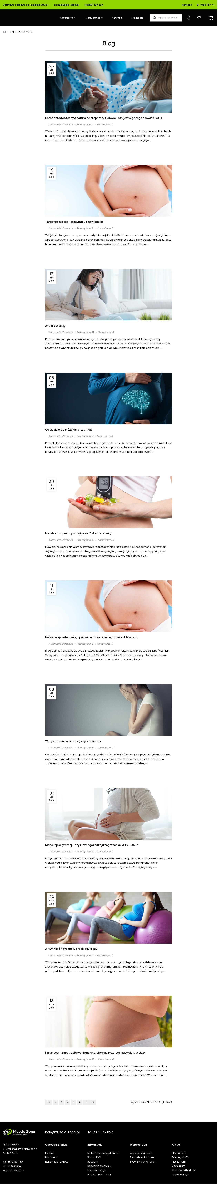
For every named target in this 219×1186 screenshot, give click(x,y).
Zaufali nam (178, 1166)
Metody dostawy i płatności (103, 1153)
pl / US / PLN (206, 4)
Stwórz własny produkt (143, 1161)
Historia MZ (178, 1153)
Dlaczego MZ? (180, 1157)
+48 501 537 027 (93, 5)
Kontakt (187, 5)
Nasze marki (179, 1161)
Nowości (117, 17)
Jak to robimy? (180, 1174)
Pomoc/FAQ (94, 1157)
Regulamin (93, 1161)
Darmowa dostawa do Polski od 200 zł (25, 5)
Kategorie (66, 17)
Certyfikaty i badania (183, 1170)
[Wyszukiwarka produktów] (166, 18)
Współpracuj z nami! (141, 1153)
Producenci (92, 17)
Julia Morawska (24, 32)
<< (48, 1102)
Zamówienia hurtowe (142, 1157)
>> (92, 1102)
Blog (12, 32)
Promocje (137, 17)
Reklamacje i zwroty (56, 1161)
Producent (51, 1157)
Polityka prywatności (99, 1174)
